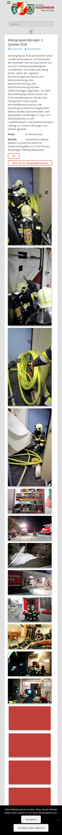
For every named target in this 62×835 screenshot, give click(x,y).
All (13, 156)
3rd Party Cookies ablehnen (31, 828)
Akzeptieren (31, 819)
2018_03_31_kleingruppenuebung (30, 163)
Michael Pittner (34, 49)
